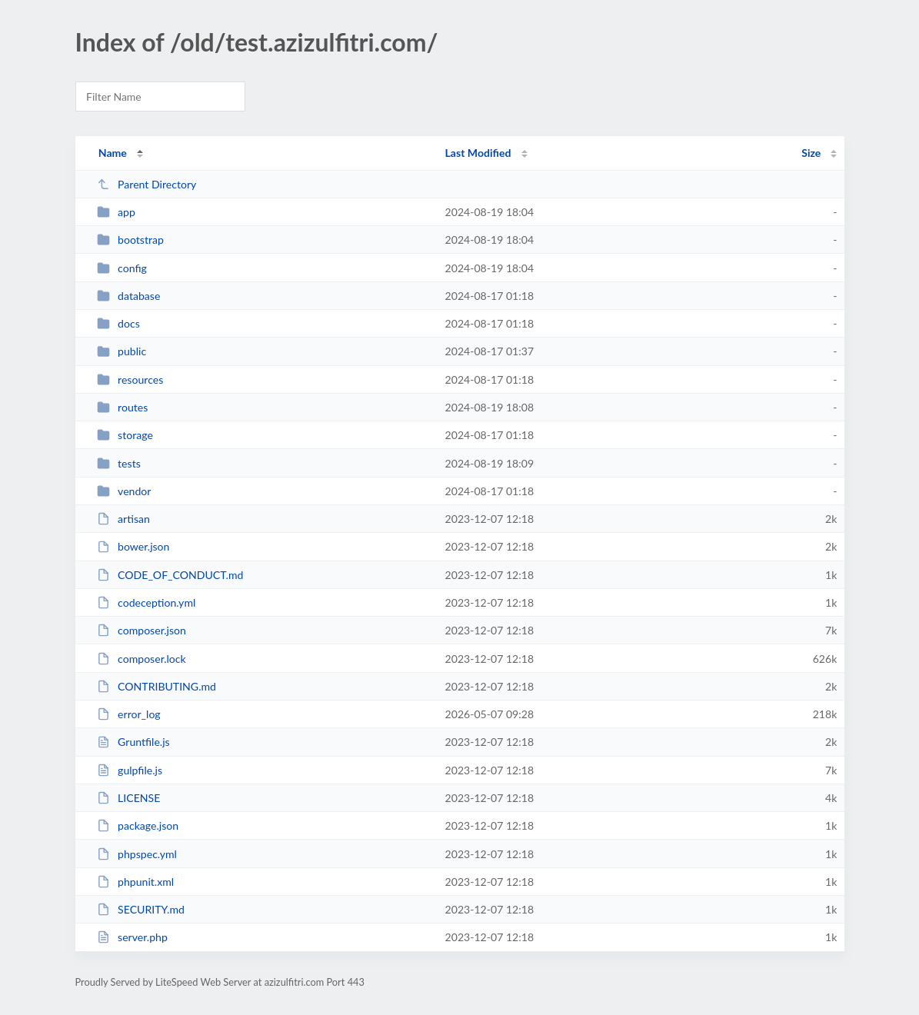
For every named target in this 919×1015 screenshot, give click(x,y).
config (122, 268)
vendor (124, 491)
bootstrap (130, 239)
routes (122, 407)
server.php (132, 936)
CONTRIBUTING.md (156, 686)
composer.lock (141, 658)
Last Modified (478, 152)
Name (112, 152)
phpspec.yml (137, 853)
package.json (137, 825)
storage (125, 434)
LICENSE (129, 797)
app (116, 211)
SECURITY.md (141, 909)
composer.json (141, 630)
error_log (129, 713)
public (121, 351)
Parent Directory (147, 184)
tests (119, 463)
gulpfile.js (129, 770)
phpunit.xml (135, 881)
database (129, 295)
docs (118, 323)
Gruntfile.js (133, 741)
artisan (123, 518)
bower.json (133, 546)
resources (130, 379)
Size (811, 152)
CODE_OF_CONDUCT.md (170, 574)
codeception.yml (146, 602)
